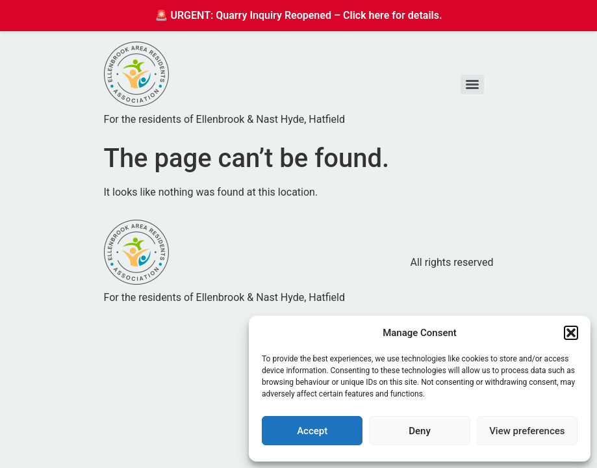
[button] (571, 332)
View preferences (527, 431)
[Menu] (472, 84)
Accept (312, 431)
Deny (420, 431)
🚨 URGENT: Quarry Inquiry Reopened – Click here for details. (298, 15)
